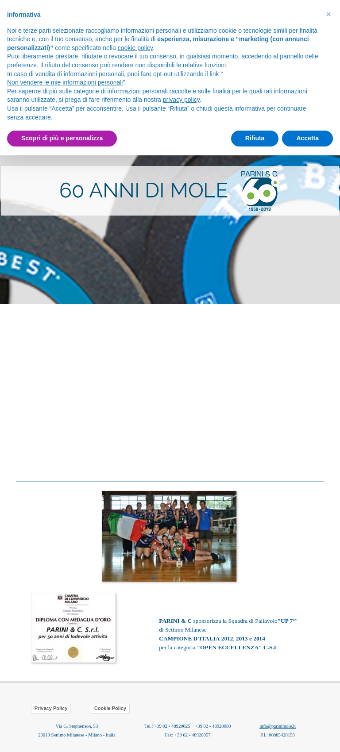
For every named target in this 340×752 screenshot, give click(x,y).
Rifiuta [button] (255, 138)
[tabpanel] (170, 190)
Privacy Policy (51, 708)
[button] (170, 489)
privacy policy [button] (181, 99)
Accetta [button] (307, 138)
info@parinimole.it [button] (277, 726)
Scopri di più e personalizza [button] (62, 138)
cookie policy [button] (135, 47)
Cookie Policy (110, 708)
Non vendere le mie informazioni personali (65, 82)
